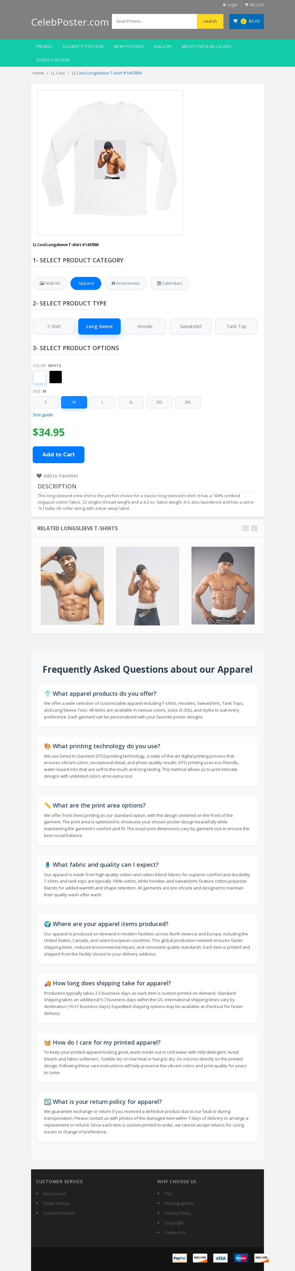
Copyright (174, 1223)
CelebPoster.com (70, 22)
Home (38, 73)
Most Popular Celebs (207, 46)
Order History (56, 1203)
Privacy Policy (178, 1213)
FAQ (168, 1194)
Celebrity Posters (83, 46)
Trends (44, 46)
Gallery (163, 46)
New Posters (129, 46)
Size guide (43, 415)
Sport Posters (53, 60)
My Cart (257, 4)
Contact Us (175, 1232)
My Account (54, 1194)
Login (232, 4)
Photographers (179, 1203)
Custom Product (58, 1213)
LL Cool (58, 73)
